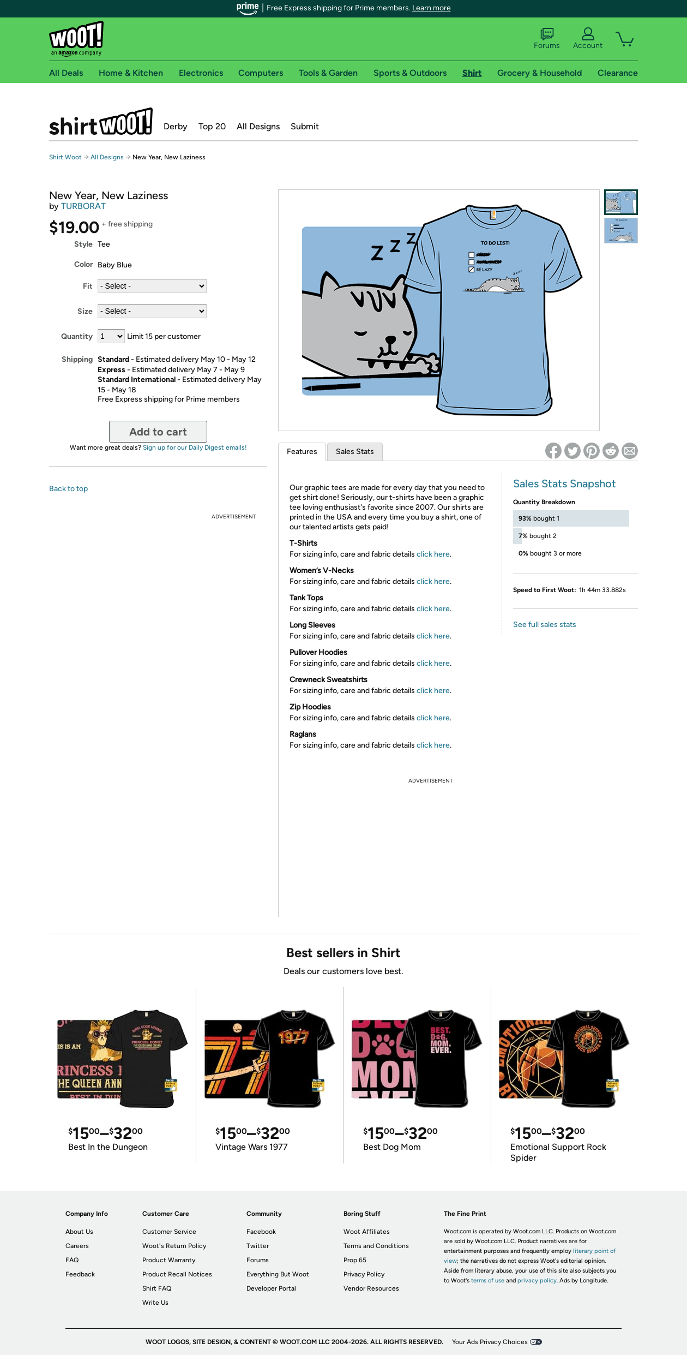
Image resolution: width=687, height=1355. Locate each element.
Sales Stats (355, 451)
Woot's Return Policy (174, 1246)
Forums (547, 38)
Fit (88, 286)
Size (85, 311)
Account (587, 38)
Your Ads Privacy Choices (490, 1342)
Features (302, 451)
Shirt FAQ (156, 1288)
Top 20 (212, 126)
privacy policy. (537, 1280)
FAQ (72, 1260)
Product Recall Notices (177, 1274)
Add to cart (158, 431)
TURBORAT (83, 206)
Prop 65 (354, 1260)
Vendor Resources (371, 1288)
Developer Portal (271, 1288)
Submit (305, 126)
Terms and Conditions (376, 1246)
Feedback (80, 1274)
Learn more (431, 8)
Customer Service (169, 1231)
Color (83, 264)
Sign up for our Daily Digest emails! (195, 447)
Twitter (257, 1246)
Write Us (155, 1302)
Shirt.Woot (101, 121)
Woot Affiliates (366, 1231)
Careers (77, 1246)
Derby (176, 126)
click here (433, 554)
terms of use (487, 1280)
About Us (79, 1231)
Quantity (77, 336)
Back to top (68, 488)
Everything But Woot (277, 1274)
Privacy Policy (363, 1274)
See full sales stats (544, 624)
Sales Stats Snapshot (564, 483)
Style (83, 244)
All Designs (258, 126)
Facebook (261, 1231)
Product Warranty (168, 1260)
